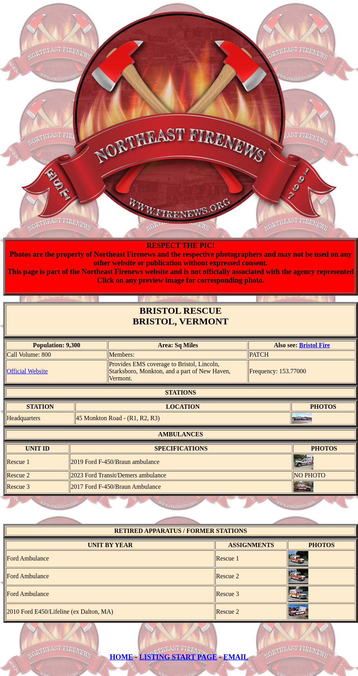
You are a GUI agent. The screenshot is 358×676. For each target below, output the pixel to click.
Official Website (27, 371)
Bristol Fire (314, 345)
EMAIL (235, 664)
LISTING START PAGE (178, 664)
